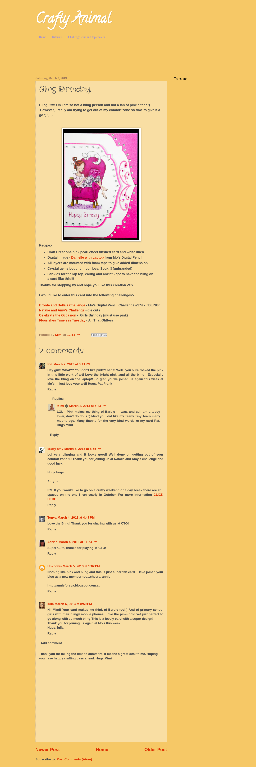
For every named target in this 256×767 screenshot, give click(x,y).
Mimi (60, 406)
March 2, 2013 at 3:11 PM (71, 364)
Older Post (155, 749)
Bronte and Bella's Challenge (62, 305)
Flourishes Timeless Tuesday (62, 320)
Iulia (50, 604)
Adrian (52, 542)
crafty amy (55, 449)
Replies (57, 398)
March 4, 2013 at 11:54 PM (77, 542)
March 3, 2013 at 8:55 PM (82, 449)
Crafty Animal (73, 19)
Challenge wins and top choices (86, 37)
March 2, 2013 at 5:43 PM (87, 406)
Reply (51, 389)
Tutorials (57, 37)
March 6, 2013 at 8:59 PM (73, 604)
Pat (49, 364)
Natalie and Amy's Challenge (62, 310)
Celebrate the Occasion (57, 315)
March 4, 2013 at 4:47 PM (76, 517)
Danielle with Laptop (87, 257)
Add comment (51, 643)
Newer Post (47, 749)
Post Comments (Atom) (74, 759)
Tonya (52, 517)
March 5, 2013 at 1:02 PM (81, 566)
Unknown (54, 566)
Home (42, 37)
